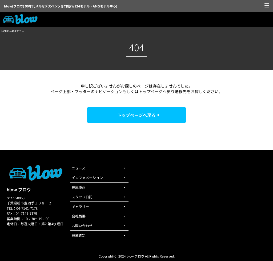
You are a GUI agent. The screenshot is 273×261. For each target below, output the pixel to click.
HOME (5, 31)
